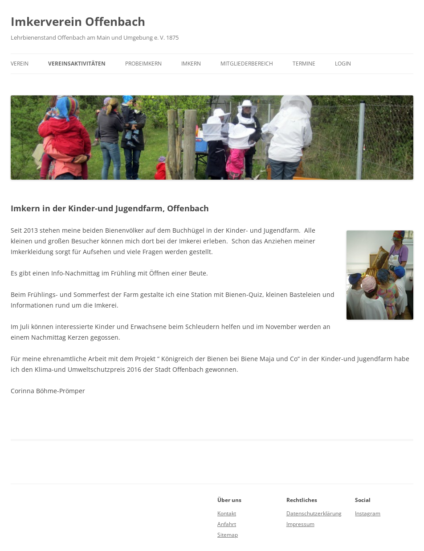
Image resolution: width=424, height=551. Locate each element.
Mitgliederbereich (246, 63)
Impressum (300, 524)
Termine (304, 63)
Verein (20, 63)
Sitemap (227, 535)
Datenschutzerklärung (314, 513)
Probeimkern (143, 63)
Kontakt (226, 513)
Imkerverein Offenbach (78, 21)
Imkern (191, 63)
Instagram (367, 513)
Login (343, 63)
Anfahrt (226, 524)
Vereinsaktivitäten (77, 63)
